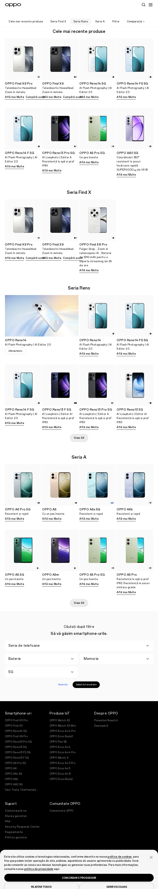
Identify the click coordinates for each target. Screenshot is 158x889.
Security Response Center (22, 820)
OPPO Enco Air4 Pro (63, 724)
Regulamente (14, 825)
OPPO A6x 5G (13, 767)
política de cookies (120, 850)
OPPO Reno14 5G (16, 724)
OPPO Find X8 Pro (16, 729)
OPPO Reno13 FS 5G (18, 745)
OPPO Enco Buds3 (61, 729)
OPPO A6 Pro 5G (15, 756)
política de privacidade (38, 862)
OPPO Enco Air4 (60, 740)
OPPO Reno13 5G (16, 740)
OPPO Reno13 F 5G (17, 751)
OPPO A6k (11, 772)
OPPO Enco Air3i (60, 767)
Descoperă (101, 719)
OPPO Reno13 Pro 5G (18, 735)
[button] (151, 850)
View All (79, 431)
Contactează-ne (16, 804)
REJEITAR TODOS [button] (41, 880)
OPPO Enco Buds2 (61, 772)
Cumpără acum (35, 90)
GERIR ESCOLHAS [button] (116, 880)
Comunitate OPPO (61, 804)
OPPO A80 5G (14, 777)
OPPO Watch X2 (60, 713)
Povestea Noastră (106, 713)
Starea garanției (16, 809)
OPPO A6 (11, 761)
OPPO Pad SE (58, 735)
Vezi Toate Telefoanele (20, 783)
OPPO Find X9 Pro (16, 713)
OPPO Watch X (59, 751)
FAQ (7, 814)
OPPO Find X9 (14, 719)
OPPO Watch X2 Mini (63, 719)
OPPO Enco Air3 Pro (62, 756)
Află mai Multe (14, 90)
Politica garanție (16, 830)
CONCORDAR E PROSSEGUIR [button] (79, 871)
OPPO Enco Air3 (60, 761)
